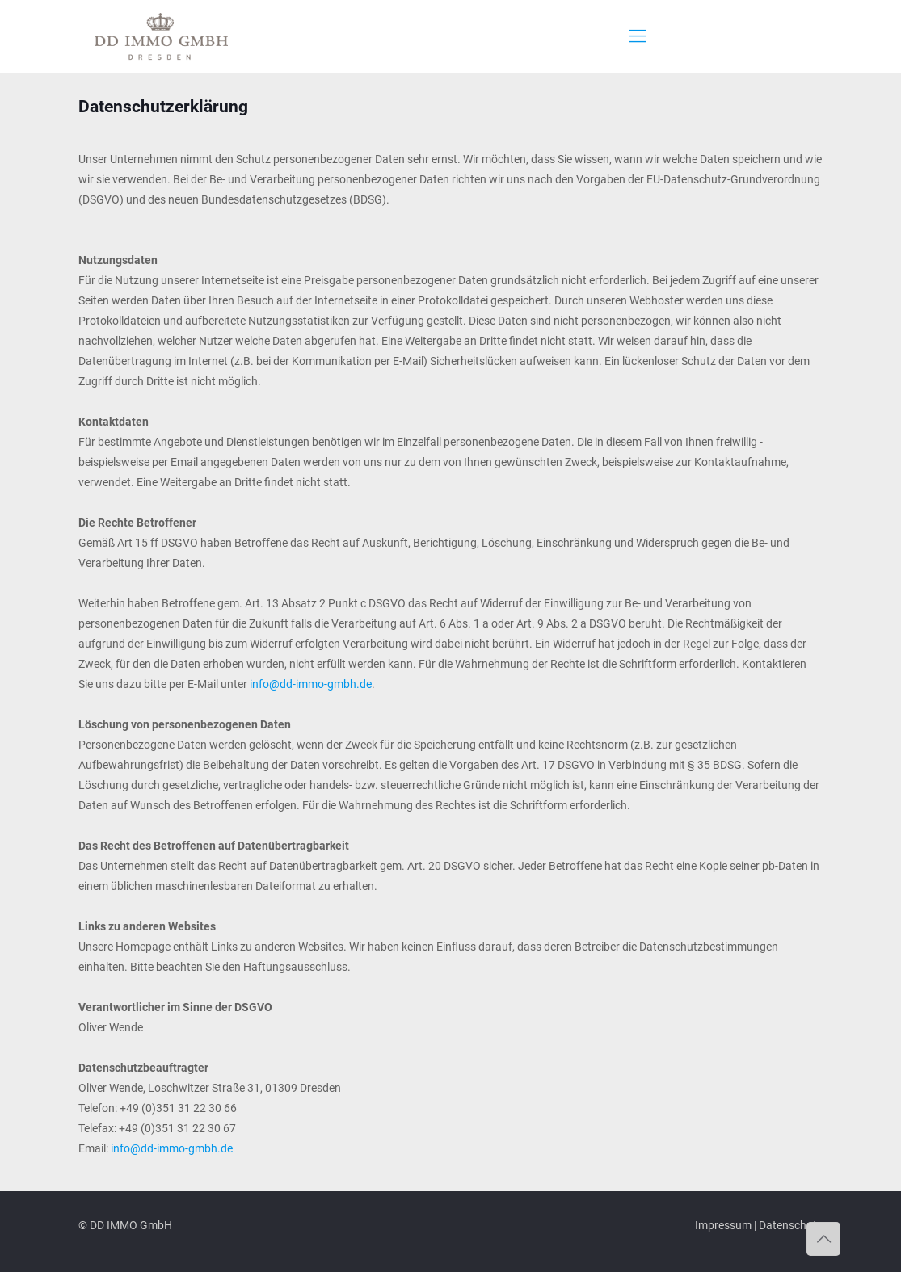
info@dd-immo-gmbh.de (311, 684)
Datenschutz (791, 1225)
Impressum (723, 1225)
